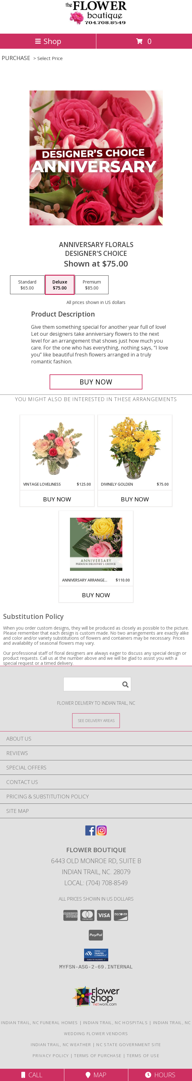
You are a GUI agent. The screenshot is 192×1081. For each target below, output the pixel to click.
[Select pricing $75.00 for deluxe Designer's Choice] (60, 285)
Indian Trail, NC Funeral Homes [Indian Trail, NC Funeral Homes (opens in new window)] (39, 1022)
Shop (48, 41)
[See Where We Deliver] (96, 720)
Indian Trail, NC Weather (61, 1044)
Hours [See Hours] (160, 1075)
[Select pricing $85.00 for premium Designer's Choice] (91, 285)
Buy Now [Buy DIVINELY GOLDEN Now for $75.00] (135, 499)
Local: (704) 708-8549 (96, 883)
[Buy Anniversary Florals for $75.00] (96, 381)
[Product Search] (97, 684)
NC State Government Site (128, 1044)
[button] (96, 955)
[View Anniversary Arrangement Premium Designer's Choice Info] (96, 544)
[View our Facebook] (90, 833)
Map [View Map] (96, 1075)
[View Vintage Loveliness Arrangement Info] (57, 448)
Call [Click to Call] (31, 1075)
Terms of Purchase (97, 1055)
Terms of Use (143, 1055)
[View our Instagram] (102, 833)
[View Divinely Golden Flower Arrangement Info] (135, 448)
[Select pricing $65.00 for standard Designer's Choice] (27, 285)
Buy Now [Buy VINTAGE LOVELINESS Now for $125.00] (57, 499)
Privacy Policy (51, 1055)
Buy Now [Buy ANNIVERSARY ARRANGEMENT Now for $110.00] (96, 595)
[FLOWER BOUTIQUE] (96, 24)
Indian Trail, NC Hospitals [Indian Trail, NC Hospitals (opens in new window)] (115, 1022)
